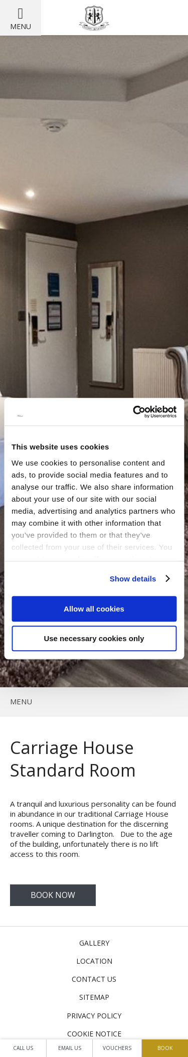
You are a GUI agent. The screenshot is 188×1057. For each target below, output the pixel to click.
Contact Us (94, 979)
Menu (20, 26)
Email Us (69, 1047)
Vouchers (117, 1047)
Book (164, 1047)
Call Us (23, 1047)
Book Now (53, 894)
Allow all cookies (94, 609)
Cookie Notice (94, 1033)
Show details (133, 578)
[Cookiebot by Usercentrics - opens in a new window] (133, 411)
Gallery (94, 943)
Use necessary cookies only (94, 638)
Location (94, 961)
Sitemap (94, 997)
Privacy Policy (94, 1015)
